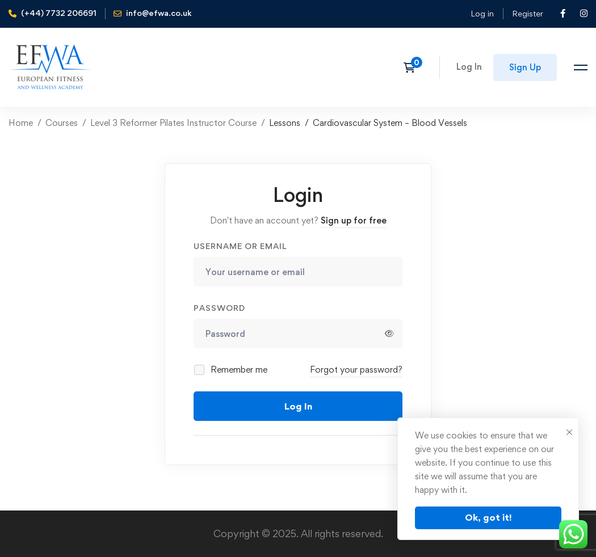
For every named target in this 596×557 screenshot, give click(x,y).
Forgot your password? (356, 369)
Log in (482, 13)
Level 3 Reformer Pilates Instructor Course (173, 122)
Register (527, 13)
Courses (61, 122)
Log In (298, 406)
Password (219, 308)
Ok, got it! (488, 517)
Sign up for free (354, 220)
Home (21, 122)
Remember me (231, 369)
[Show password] (389, 333)
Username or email (240, 246)
